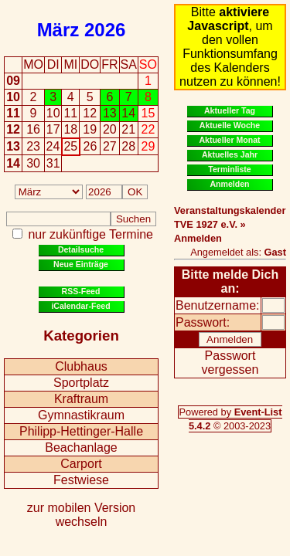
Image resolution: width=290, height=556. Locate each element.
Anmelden (230, 183)
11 (13, 113)
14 (13, 163)
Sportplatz (81, 382)
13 (13, 146)
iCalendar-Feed (80, 305)
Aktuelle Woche (230, 125)
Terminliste (229, 169)
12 (13, 129)
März (58, 29)
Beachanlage (81, 447)
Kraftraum (81, 398)
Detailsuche (81, 249)
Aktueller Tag (229, 110)
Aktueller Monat (229, 139)
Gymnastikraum (81, 415)
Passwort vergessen (230, 362)
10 (13, 96)
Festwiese (81, 479)
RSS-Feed (81, 291)
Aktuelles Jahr (230, 154)
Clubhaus (81, 366)
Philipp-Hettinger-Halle (81, 431)
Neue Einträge (80, 264)
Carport (80, 463)
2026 (104, 29)
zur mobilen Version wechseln (81, 514)
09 (13, 80)
